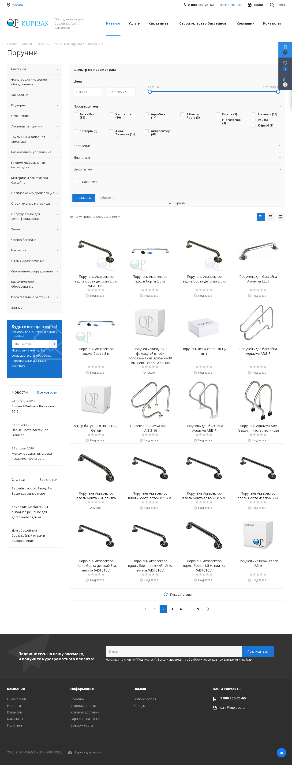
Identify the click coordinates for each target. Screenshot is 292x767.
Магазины (15, 718)
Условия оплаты (83, 705)
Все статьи (48, 479)
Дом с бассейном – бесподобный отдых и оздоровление (28, 535)
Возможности (81, 725)
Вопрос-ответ (145, 699)
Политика (14, 725)
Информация (82, 689)
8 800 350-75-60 (233, 698)
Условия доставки (84, 712)
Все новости (47, 392)
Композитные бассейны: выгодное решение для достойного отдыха (30, 512)
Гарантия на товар (85, 718)
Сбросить (107, 197)
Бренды (140, 705)
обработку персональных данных (210, 660)
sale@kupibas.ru (232, 707)
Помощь (77, 699)
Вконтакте (281, 752)
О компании (16, 699)
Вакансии (14, 712)
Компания (16, 689)
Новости (14, 705)
